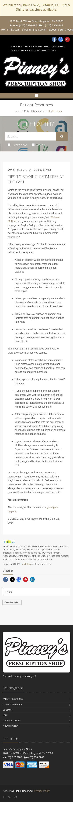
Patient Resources (34, 111)
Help (27, 46)
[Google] (60, 39)
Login (53, 50)
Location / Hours (19, 50)
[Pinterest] (67, 39)
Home (17, 111)
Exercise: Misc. (12, 602)
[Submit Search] (62, 136)
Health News (17, 145)
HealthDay (26, 564)
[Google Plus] (9, 797)
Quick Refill (58, 46)
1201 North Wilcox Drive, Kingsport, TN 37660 (36, 21)
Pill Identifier (40, 46)
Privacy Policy (11, 726)
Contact (7, 710)
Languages (16, 46)
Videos (38, 145)
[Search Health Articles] (30, 136)
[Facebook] (54, 39)
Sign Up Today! (39, 50)
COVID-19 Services (12, 704)
